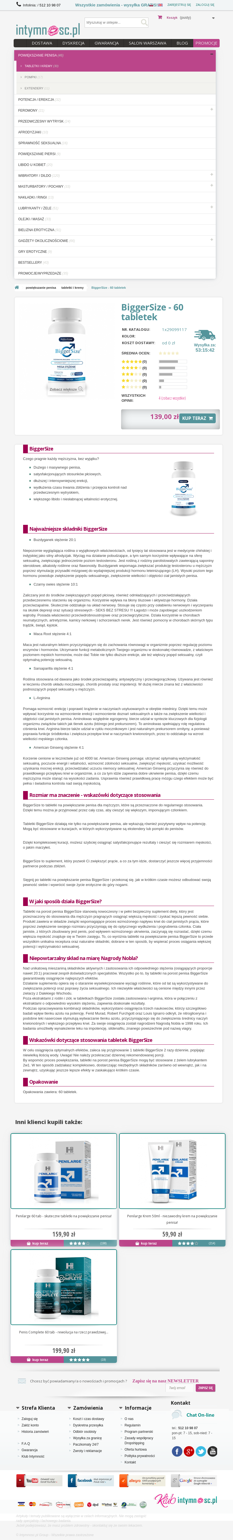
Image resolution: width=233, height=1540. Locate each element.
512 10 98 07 (50, 5)
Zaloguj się (205, 5)
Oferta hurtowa (136, 1449)
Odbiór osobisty (84, 1432)
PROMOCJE (206, 43)
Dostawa (42, 43)
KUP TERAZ (197, 418)
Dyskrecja (73, 43)
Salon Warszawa (147, 43)
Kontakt (130, 1462)
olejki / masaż (34, 219)
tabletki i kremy (41, 66)
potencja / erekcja (39, 100)
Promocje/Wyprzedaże (43, 273)
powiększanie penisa (41, 55)
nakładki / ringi (36, 197)
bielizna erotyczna (39, 230)
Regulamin (133, 1425)
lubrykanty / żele (38, 208)
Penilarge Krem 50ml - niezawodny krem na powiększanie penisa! (172, 1219)
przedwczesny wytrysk (44, 121)
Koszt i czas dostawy (88, 1419)
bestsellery (33, 263)
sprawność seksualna (43, 143)
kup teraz (37, 1243)
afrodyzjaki (33, 132)
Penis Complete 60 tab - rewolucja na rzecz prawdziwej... (63, 1332)
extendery (37, 88)
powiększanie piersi (39, 154)
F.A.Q (26, 1444)
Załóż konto (30, 1425)
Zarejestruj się (179, 5)
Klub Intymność (33, 1456)
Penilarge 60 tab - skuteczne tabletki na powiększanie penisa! (64, 1216)
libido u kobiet (35, 165)
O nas (129, 1419)
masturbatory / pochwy (44, 186)
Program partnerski (139, 1432)
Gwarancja (107, 43)
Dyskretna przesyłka (88, 1425)
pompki (33, 77)
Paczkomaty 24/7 (86, 1444)
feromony (31, 110)
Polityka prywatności (140, 1456)
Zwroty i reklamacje (87, 1451)
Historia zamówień (35, 1432)
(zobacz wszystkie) (172, 398)
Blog (182, 43)
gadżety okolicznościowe (46, 241)
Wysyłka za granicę (87, 1438)
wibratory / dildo (39, 176)
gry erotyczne (35, 252)
